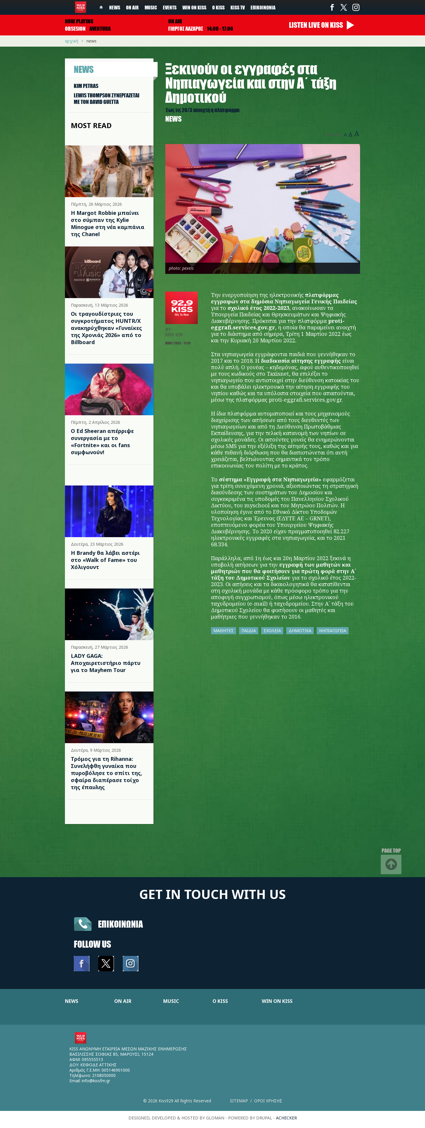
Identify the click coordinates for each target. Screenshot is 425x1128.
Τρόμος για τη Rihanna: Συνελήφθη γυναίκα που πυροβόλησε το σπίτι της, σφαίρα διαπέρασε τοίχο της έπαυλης (106, 773)
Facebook (332, 7)
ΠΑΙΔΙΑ (248, 630)
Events (169, 7)
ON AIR (122, 1001)
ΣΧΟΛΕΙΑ (272, 630)
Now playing (79, 21)
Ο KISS (220, 1001)
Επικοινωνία (263, 7)
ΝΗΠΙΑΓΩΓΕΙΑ (332, 630)
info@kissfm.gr (96, 1080)
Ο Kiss (218, 7)
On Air (132, 7)
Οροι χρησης (268, 1101)
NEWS (71, 1001)
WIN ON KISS (277, 1001)
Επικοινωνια (120, 923)
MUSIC (171, 1001)
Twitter (343, 7)
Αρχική (71, 41)
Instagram (355, 7)
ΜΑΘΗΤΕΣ (223, 630)
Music (151, 7)
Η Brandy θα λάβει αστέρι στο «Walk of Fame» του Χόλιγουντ (105, 559)
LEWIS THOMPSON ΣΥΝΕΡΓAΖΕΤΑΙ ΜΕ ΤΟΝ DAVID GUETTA (106, 98)
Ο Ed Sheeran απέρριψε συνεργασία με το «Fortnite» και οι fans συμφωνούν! (102, 441)
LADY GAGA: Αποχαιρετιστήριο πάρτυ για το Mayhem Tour (105, 662)
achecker (286, 1118)
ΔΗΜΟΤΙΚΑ (300, 630)
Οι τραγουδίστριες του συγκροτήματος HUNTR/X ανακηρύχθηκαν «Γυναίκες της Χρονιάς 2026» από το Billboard (106, 328)
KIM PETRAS (86, 86)
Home (101, 7)
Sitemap (239, 1101)
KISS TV (238, 7)
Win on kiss (194, 7)
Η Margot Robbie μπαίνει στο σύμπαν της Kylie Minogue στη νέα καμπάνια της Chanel (107, 223)
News (114, 7)
